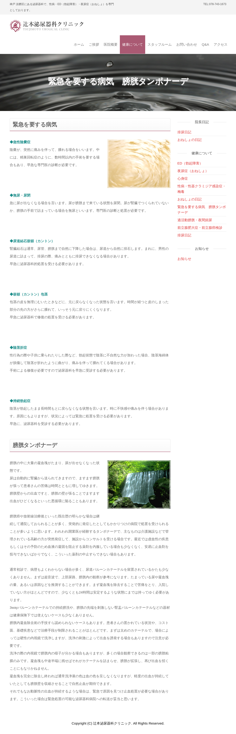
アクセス (220, 44)
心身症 (182, 178)
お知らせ (184, 259)
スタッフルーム (160, 44)
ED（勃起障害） (190, 163)
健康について (132, 44)
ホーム (79, 44)
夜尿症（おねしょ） (193, 171)
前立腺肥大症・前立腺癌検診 (199, 228)
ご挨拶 (94, 44)
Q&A (205, 44)
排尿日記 (184, 132)
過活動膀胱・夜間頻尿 (194, 220)
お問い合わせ (186, 44)
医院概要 (111, 44)
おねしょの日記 (189, 140)
